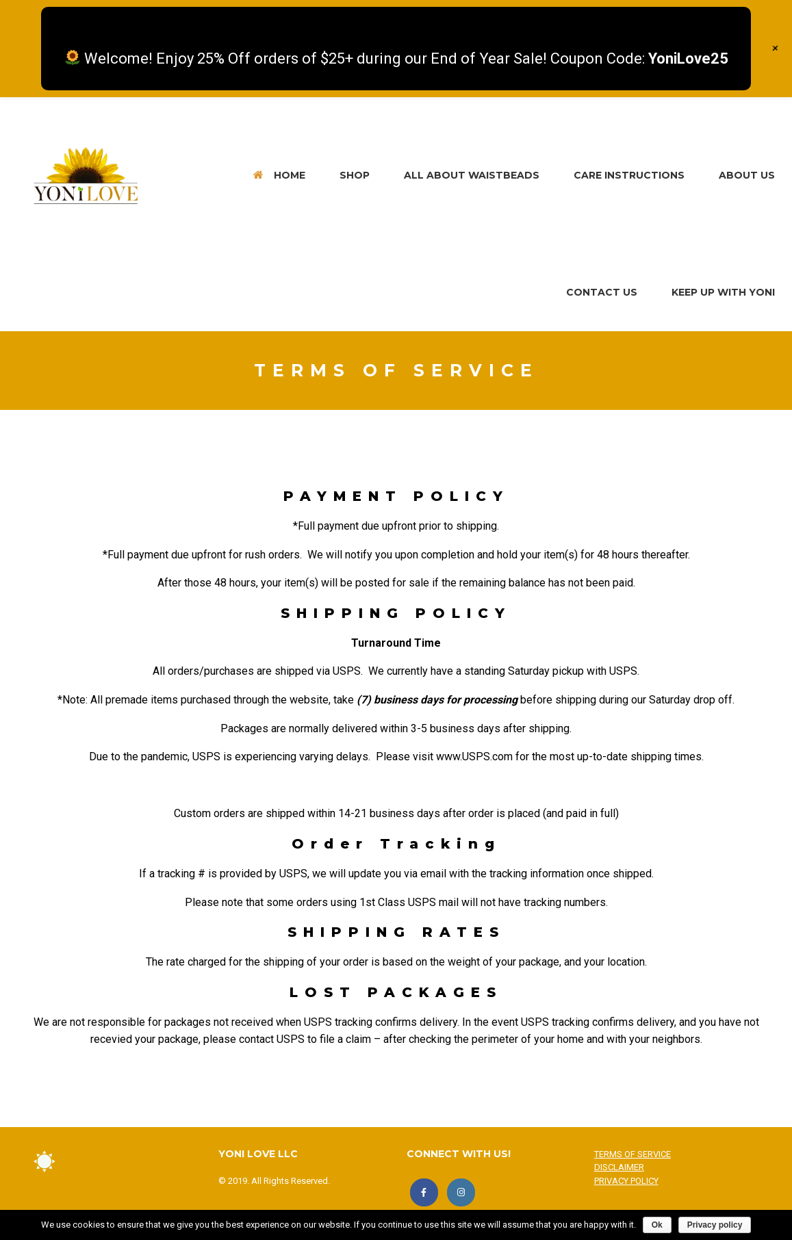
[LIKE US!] (424, 1192)
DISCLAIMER (619, 1167)
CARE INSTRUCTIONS (629, 175)
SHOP (355, 175)
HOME (279, 175)
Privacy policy (715, 1225)
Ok (657, 1225)
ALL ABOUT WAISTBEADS (471, 175)
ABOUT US (747, 175)
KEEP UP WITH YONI (723, 292)
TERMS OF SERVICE (632, 1154)
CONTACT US (601, 292)
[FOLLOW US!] (461, 1192)
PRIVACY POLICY (626, 1181)
